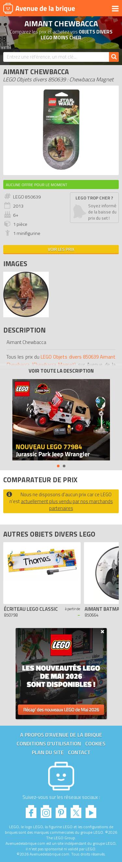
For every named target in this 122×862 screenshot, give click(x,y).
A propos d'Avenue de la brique (61, 735)
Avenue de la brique (39, 8)
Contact (79, 752)
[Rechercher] (114, 57)
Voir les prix (61, 249)
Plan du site (48, 752)
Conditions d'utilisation (49, 743)
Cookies (95, 743)
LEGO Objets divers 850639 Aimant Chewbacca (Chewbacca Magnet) (61, 360)
